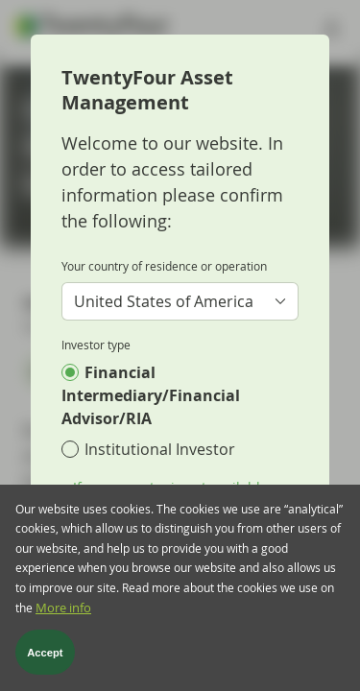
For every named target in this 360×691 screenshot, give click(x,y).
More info (63, 611)
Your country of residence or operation (164, 266)
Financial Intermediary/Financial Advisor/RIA (150, 395)
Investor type (96, 344)
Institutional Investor (159, 449)
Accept (44, 654)
